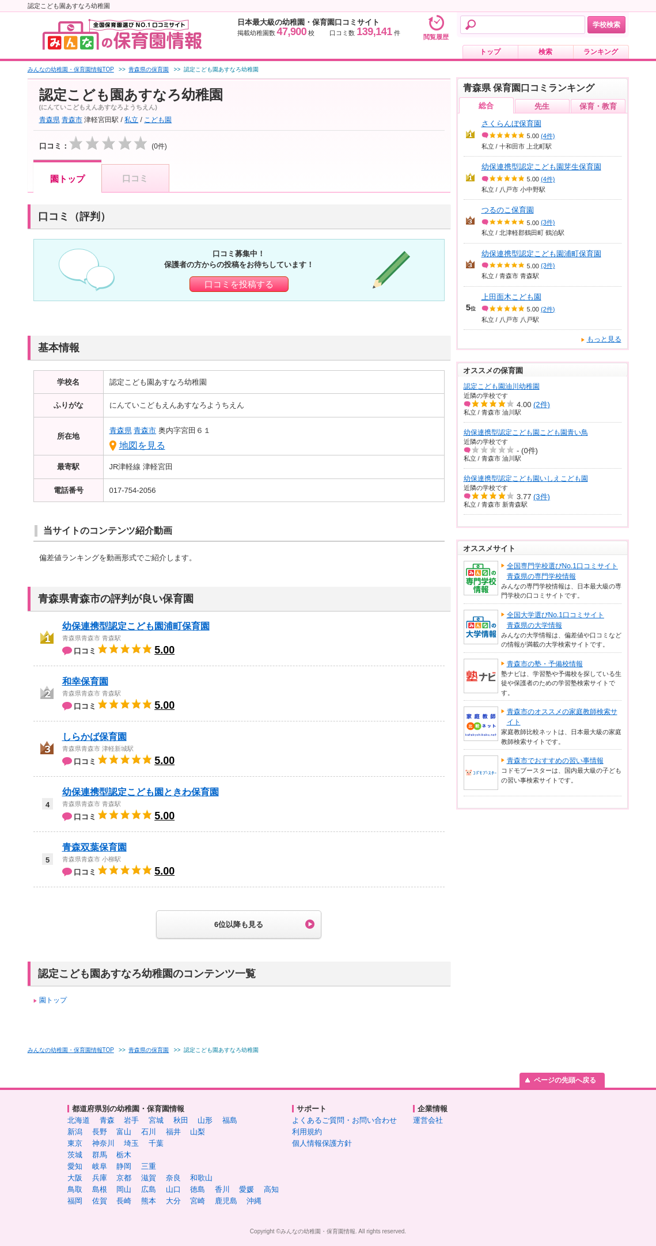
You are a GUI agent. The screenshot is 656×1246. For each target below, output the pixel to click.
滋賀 (148, 1177)
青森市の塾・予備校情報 (545, 664)
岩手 (131, 1120)
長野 (99, 1131)
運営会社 (428, 1120)
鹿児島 (226, 1200)
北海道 (78, 1120)
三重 (148, 1166)
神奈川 (103, 1143)
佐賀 (99, 1200)
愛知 (74, 1166)
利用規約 (307, 1131)
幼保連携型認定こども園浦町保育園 (136, 626)
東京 (74, 1143)
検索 (545, 52)
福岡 (74, 1200)
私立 (131, 120)
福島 (229, 1120)
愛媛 (246, 1189)
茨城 (74, 1154)
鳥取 (74, 1189)
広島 (148, 1189)
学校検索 (606, 25)
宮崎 (197, 1200)
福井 (173, 1131)
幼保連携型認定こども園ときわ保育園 (140, 792)
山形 (205, 1120)
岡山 (123, 1189)
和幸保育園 (85, 681)
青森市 (72, 120)
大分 (173, 1200)
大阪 (74, 1177)
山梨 (197, 1131)
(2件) (548, 309)
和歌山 (201, 1177)
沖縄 (254, 1200)
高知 (271, 1189)
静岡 (123, 1166)
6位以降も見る (238, 924)
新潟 (74, 1131)
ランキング (600, 52)
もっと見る (604, 339)
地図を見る (142, 445)
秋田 (180, 1120)
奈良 (173, 1177)
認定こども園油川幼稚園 (502, 386)
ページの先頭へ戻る (565, 1080)
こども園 (158, 120)
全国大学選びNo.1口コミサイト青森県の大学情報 (555, 620)
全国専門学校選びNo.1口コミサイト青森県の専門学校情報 (562, 571)
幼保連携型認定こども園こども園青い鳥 (526, 432)
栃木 (123, 1154)
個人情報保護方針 (322, 1143)
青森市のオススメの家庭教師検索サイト (562, 717)
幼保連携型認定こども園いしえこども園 (526, 478)
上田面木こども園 (511, 296)
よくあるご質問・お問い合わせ (344, 1120)
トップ (490, 52)
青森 (107, 1120)
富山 (123, 1131)
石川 (148, 1131)
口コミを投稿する (239, 284)
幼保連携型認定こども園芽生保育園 (541, 166)
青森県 (49, 120)
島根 (99, 1189)
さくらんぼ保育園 (511, 123)
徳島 (197, 1189)
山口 (173, 1189)
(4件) (548, 135)
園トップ (67, 179)
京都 (123, 1177)
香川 (222, 1189)
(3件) (548, 222)
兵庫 (99, 1177)
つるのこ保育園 (507, 210)
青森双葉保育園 (94, 847)
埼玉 (131, 1143)
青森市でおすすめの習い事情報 (555, 761)
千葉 (156, 1143)
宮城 (156, 1120)
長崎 (123, 1200)
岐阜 (99, 1166)
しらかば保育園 (94, 737)
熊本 (148, 1200)
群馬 (99, 1154)
